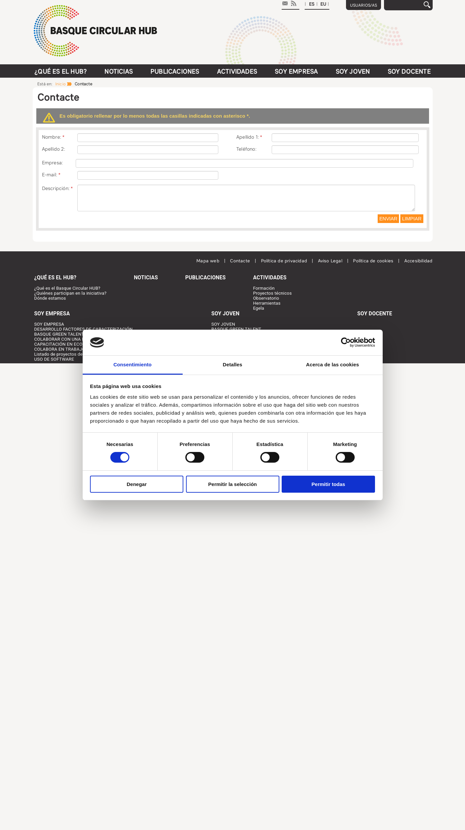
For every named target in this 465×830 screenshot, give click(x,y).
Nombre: (51, 137)
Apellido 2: (53, 149)
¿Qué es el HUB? (60, 71)
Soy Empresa (296, 71)
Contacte (240, 261)
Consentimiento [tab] (132, 364)
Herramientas (266, 303)
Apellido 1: (247, 137)
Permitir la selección (232, 484)
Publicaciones (174, 71)
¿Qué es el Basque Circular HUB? (67, 288)
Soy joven (353, 71)
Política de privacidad (285, 261)
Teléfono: (246, 149)
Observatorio (266, 298)
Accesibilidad (418, 261)
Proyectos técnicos (272, 293)
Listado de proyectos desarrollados (69, 354)
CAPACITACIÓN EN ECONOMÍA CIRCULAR (76, 344)
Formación (264, 288)
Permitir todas (328, 484)
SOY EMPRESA (49, 324)
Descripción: (55, 188)
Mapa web (208, 261)
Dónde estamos (50, 298)
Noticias (118, 71)
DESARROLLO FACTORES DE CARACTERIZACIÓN (83, 329)
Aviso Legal (331, 261)
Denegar (137, 484)
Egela (258, 308)
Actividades (237, 71)
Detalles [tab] (232, 364)
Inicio (60, 83)
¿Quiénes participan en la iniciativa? (70, 293)
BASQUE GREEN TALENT (59, 334)
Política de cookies (374, 261)
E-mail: (49, 175)
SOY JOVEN (223, 324)
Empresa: (52, 163)
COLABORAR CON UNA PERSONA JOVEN (76, 339)
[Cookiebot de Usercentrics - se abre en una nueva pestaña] (346, 342)
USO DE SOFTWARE (54, 359)
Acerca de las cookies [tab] (332, 364)
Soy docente (409, 71)
